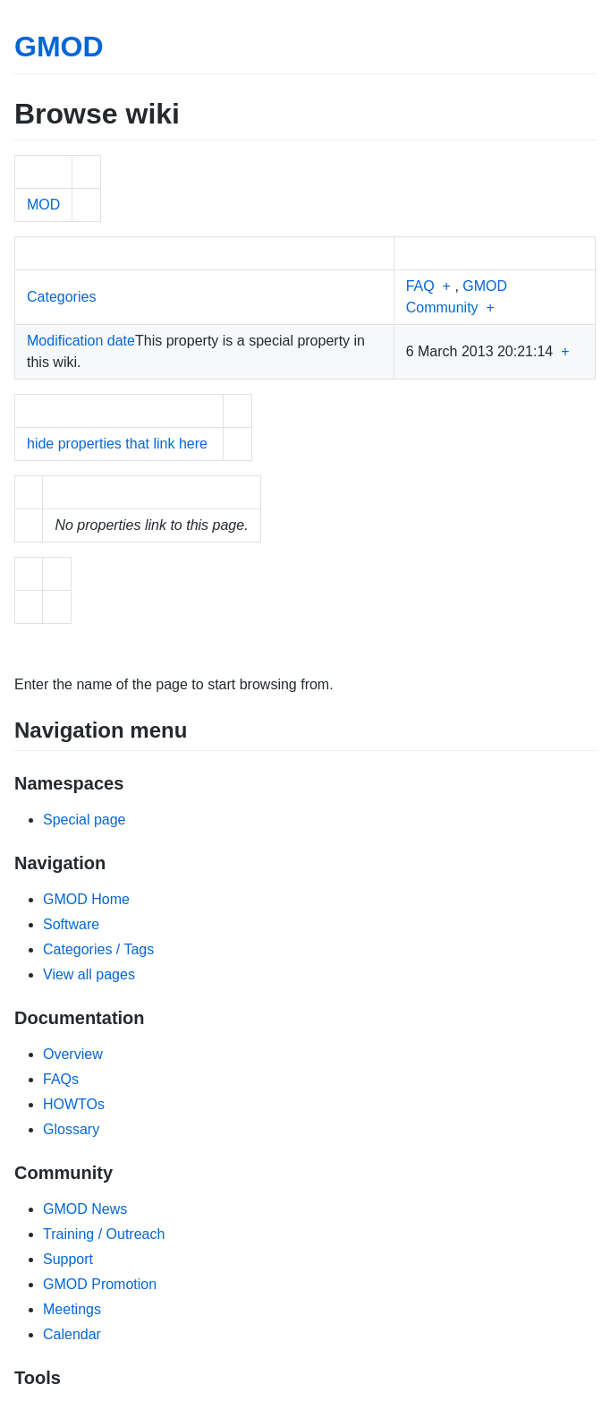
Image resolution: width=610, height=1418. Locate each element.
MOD (43, 204)
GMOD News (85, 1209)
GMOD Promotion (100, 1284)
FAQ (420, 286)
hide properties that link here (117, 443)
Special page (84, 819)
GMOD (59, 46)
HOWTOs (74, 1104)
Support (68, 1259)
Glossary (71, 1129)
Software (71, 924)
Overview (73, 1054)
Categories (61, 296)
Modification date (81, 340)
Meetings (72, 1309)
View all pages (89, 974)
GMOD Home (86, 899)
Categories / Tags (98, 949)
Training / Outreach (104, 1234)
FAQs (61, 1079)
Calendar (72, 1334)
